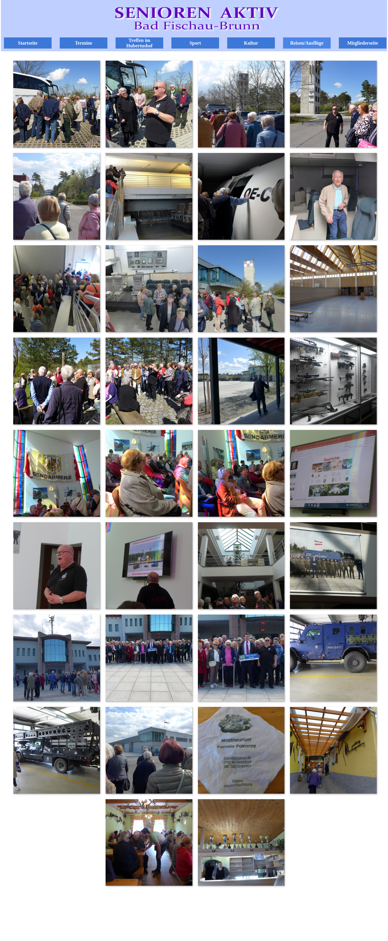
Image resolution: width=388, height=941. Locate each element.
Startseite (28, 43)
